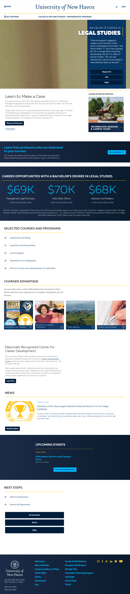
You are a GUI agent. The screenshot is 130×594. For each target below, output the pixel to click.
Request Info (106, 72)
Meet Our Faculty (116, 152)
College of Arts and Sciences (51, 17)
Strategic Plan (71, 567)
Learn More (11, 379)
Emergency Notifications (75, 563)
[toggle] (117, 7)
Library (38, 575)
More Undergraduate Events (65, 468)
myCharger (70, 575)
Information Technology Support (79, 571)
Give (37, 582)
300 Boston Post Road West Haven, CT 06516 (15, 579)
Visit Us (34, 520)
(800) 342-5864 (11, 588)
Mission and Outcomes (14, 123)
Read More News (12, 427)
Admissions (40, 559)
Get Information (34, 513)
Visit (106, 77)
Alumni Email (70, 579)
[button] (7, 7)
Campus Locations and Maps (47, 567)
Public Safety (40, 571)
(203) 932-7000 (11, 585)
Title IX (68, 582)
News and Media (42, 563)
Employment (40, 579)
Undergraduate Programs (79, 17)
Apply (107, 82)
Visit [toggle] (124, 7)
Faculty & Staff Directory (75, 559)
